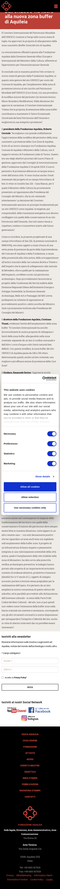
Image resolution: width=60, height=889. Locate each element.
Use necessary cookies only (30, 507)
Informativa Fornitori (17, 879)
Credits (49, 879)
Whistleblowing (23, 875)
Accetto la (14, 678)
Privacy (10, 875)
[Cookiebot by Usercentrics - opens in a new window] (42, 378)
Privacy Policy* (20, 678)
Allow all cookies (30, 486)
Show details (42, 476)
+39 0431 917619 (32, 867)
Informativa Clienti (43, 875)
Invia (30, 687)
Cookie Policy (36, 879)
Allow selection (30, 497)
